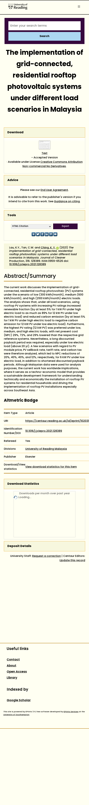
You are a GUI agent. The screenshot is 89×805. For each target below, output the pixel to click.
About (11, 665)
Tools (11, 215)
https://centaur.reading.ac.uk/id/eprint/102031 (57, 421)
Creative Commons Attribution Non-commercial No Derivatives (52, 164)
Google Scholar (19, 700)
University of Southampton (16, 714)
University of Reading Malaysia (46, 449)
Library (12, 677)
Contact (13, 659)
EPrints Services (71, 711)
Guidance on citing (67, 201)
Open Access (17, 671)
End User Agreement (54, 190)
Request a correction (46, 556)
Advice (12, 180)
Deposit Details (19, 546)
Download (15, 132)
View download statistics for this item (51, 467)
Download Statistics (23, 484)
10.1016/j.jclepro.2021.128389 (27, 264)
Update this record (72, 560)
